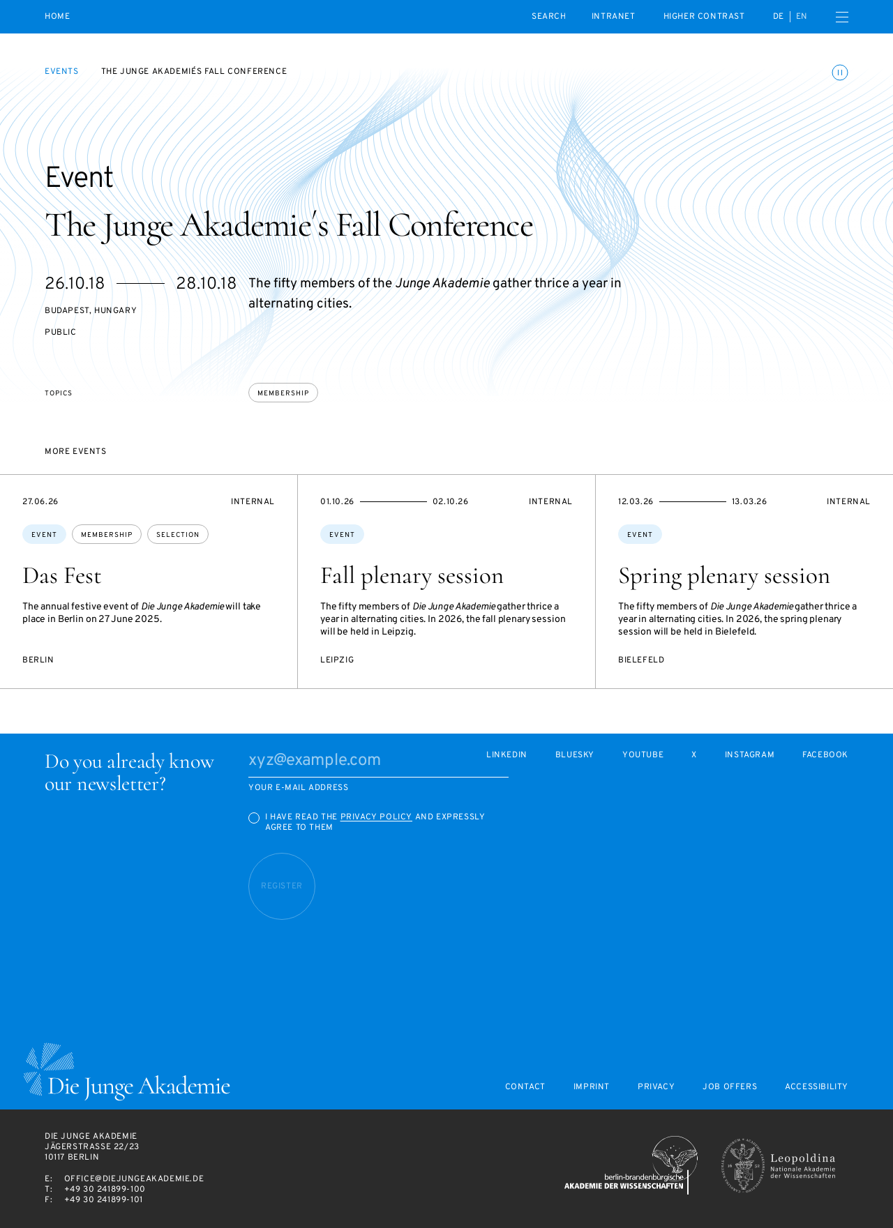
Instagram (749, 755)
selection (178, 535)
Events (62, 71)
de (778, 16)
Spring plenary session (724, 575)
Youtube (642, 755)
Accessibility (816, 1087)
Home (57, 17)
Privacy (656, 1087)
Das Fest (62, 575)
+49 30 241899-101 (103, 1200)
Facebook (825, 755)
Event (44, 535)
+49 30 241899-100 (105, 1189)
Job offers (730, 1087)
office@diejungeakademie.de (134, 1179)
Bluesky (574, 755)
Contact (525, 1087)
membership (283, 393)
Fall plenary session (412, 575)
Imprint (591, 1087)
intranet (614, 16)
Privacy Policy (376, 817)
